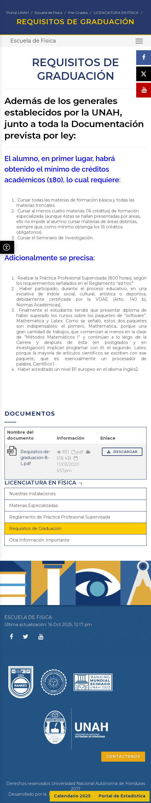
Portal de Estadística (122, 796)
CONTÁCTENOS (123, 756)
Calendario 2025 (72, 796)
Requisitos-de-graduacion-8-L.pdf (35, 457)
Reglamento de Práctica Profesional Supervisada (59, 517)
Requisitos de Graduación (35, 528)
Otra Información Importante (39, 540)
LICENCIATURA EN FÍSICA (116, 12)
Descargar (122, 452)
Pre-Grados (78, 12)
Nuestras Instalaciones (32, 493)
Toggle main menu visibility (140, 43)
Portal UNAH (18, 12)
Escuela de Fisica (48, 12)
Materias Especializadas (33, 505)
